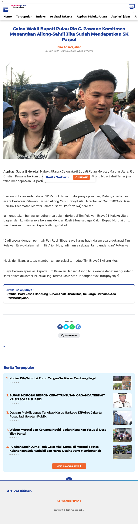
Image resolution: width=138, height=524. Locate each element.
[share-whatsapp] (72, 326)
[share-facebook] (60, 326)
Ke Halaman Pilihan (69, 500)
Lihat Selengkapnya (69, 466)
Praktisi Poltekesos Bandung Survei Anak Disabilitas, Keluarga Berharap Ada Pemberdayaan (61, 296)
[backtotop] (69, 480)
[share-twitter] (66, 326)
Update (81, 177)
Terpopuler (24, 16)
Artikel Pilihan (19, 491)
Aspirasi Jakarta (61, 16)
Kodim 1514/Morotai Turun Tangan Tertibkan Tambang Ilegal (52, 378)
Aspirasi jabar (120, 16)
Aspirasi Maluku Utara (92, 16)
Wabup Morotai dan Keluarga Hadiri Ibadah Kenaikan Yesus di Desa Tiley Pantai (57, 431)
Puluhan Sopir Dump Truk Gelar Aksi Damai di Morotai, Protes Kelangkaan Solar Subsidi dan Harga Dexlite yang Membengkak (55, 449)
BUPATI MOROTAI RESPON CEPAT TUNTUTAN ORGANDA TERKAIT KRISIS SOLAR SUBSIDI (57, 397)
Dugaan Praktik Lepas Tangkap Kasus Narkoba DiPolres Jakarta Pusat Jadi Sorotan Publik (55, 414)
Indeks (40, 16)
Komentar (69, 335)
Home (7, 16)
